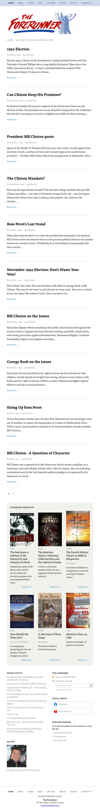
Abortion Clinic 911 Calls (76, 635)
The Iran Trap (12, 714)
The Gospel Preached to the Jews (21, 718)
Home (11, 3)
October (12, 230)
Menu (20, 3)
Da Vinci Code (60, 740)
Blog (40, 3)
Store (30, 3)
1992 (22, 184)
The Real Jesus (60, 736)
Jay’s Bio (51, 3)
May (11, 54)
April (11, 459)
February (13, 100)
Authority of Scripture (63, 732)
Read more (11, 77)
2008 (18, 54)
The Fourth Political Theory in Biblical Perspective (77, 555)
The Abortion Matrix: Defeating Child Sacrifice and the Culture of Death (49, 557)
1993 (21, 100)
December (13, 184)
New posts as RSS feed (65, 677)
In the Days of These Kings (49, 635)
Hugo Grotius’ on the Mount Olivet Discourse (26, 683)
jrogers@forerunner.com (50, 805)
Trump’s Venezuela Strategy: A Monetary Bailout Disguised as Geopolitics (24, 730)
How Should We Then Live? (19, 635)
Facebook (63, 704)
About (62, 3)
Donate (86, 791)
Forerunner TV (65, 711)
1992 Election (28, 54)
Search (73, 3)
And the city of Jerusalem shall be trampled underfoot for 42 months (25, 678)
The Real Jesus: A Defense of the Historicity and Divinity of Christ (20, 557)
